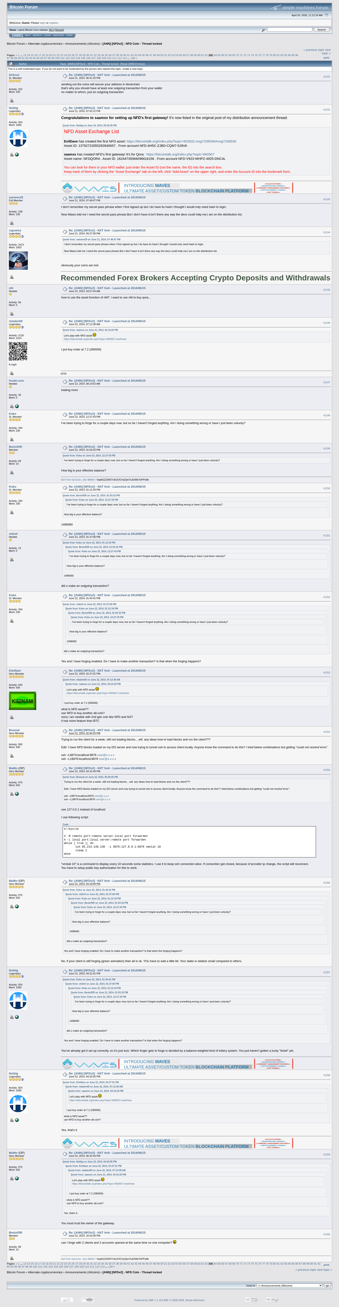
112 (119, 58)
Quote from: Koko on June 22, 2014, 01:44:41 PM (89, 890)
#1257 (326, 972)
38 (117, 55)
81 (278, 55)
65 (218, 55)
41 (128, 55)
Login (47, 35)
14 (28, 55)
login (43, 22)
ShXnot (14, 75)
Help (27, 35)
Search (37, 35)
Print (326, 57)
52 (169, 55)
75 (255, 55)
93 (30, 58)
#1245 (326, 289)
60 (199, 55)
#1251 (326, 535)
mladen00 (16, 321)
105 (83, 58)
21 (54, 55)
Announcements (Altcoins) (82, 43)
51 (165, 55)
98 (49, 58)
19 (47, 55)
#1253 (326, 672)
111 (114, 58)
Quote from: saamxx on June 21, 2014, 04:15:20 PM (90, 330)
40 (124, 55)
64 (215, 55)
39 (121, 55)
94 (34, 58)
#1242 (326, 109)
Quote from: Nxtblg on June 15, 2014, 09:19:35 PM (90, 125)
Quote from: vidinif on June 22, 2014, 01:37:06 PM (89, 604)
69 (233, 55)
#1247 (326, 382)
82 (281, 55)
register (53, 22)
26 (73, 55)
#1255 (326, 770)
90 (19, 58)
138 (133, 58)
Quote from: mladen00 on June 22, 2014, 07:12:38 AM (91, 679)
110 (109, 58)
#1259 (326, 1154)
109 (104, 58)
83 (285, 55)
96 (41, 58)
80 (274, 55)
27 (76, 55)
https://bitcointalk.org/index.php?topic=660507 (180, 154)
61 (202, 55)
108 (99, 58)
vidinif (13, 534)
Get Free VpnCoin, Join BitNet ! (78, 479)
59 (195, 55)
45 (143, 55)
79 (270, 55)
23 (61, 55)
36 (109, 55)
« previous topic (313, 50)
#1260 (326, 1234)
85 (293, 55)
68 (230, 55)
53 (173, 55)
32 (95, 55)
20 (50, 55)
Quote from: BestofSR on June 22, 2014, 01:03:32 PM (91, 495)
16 (35, 55)
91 (23, 58)
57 (187, 55)
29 (83, 55)
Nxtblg (13, 108)
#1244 (326, 232)
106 (88, 58)
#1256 (326, 882)
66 (222, 55)
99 (52, 58)
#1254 (326, 731)
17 (39, 55)
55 (180, 55)
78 (267, 55)
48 (154, 55)
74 (252, 55)
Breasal (14, 730)
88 (11, 58)
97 (45, 58)
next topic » (326, 51)
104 (78, 58)
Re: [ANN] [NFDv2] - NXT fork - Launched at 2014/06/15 (107, 75)
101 (62, 58)
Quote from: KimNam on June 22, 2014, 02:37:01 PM (91, 1082)
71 (241, 55)
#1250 (326, 488)
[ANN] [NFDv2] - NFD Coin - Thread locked (132, 43)
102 (67, 58)
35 (106, 55)
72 (244, 55)
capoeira (15, 230)
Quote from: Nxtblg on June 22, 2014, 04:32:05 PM (90, 1161)
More (70, 35)
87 (8, 58)
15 (32, 55)
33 (98, 55)
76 (259, 55)
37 (113, 55)
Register (58, 35)
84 (289, 55)
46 (147, 55)
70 (237, 55)
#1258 (326, 1075)
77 (263, 55)
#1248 (326, 415)
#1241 (326, 76)
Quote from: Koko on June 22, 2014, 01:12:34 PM (89, 542)
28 (80, 55)
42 (132, 55)
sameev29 (16, 197)
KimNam (15, 670)
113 (124, 58)
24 (65, 55)
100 (57, 58)
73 (248, 55)
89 (15, 58)
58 (191, 55)
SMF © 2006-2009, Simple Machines (184, 1300)
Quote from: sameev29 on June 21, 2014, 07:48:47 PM (92, 239)
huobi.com (16, 380)
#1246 (326, 322)
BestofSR (15, 446)
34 (102, 55)
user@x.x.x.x (105, 755)
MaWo (13, 768)
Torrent (59, 29)
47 (150, 55)
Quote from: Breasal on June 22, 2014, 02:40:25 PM (90, 777)
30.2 (51, 29)
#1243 (326, 199)
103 (73, 58)
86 (296, 55)
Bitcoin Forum (16, 43)
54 (176, 55)
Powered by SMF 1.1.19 (148, 1300)
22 (58, 55)
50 (161, 55)
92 (26, 58)
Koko (12, 413)
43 (135, 55)
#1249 (326, 448)
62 (206, 55)
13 (24, 55)
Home (17, 35)
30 (87, 55)
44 (139, 55)
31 (91, 55)
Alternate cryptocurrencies (45, 43)
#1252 (326, 597)
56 (184, 55)
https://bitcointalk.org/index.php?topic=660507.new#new (95, 339)
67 (226, 55)
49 (158, 55)
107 (93, 58)
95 (37, 58)
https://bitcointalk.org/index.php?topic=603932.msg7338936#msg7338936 (181, 141)
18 (43, 55)
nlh (11, 288)
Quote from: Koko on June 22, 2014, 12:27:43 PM (89, 455)
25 (69, 55)
